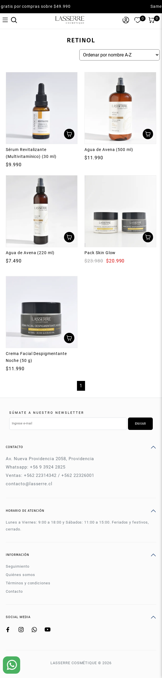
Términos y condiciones (28, 583)
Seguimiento (17, 566)
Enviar (140, 424)
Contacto (14, 591)
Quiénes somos (20, 575)
